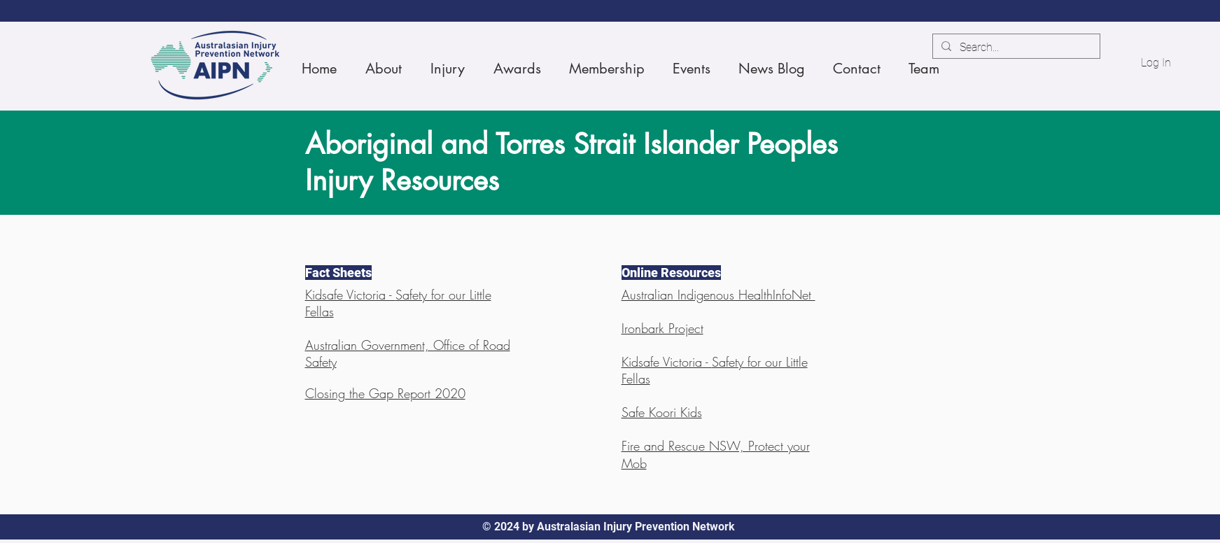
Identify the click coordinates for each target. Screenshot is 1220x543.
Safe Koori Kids (662, 412)
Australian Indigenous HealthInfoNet (718, 294)
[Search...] (1015, 47)
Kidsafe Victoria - (350, 294)
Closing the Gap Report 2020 (385, 393)
